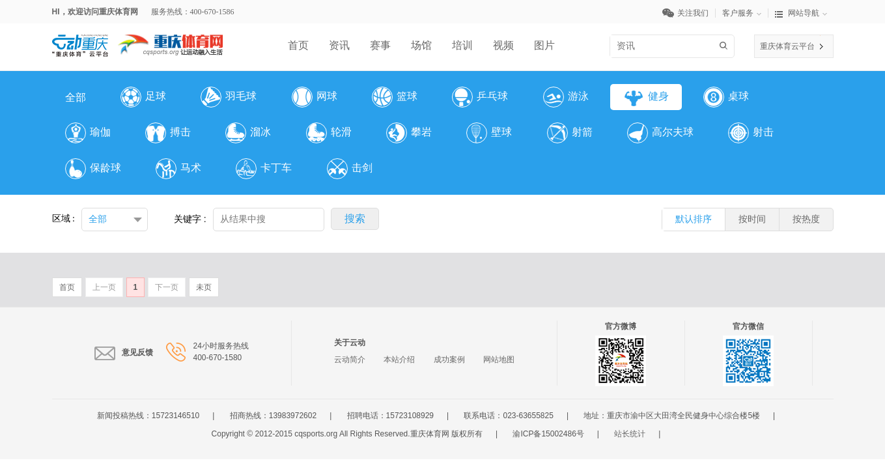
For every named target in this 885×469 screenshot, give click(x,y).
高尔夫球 (660, 132)
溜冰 (248, 132)
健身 (646, 97)
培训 (462, 45)
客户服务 (745, 13)
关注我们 (689, 13)
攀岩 (409, 132)
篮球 (394, 97)
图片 (544, 45)
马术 (178, 168)
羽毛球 (229, 97)
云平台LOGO (80, 40)
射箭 (570, 132)
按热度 (806, 219)
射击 (751, 132)
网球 (314, 97)
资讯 (339, 45)
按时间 (752, 219)
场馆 (421, 45)
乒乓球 (480, 97)
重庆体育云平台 (787, 46)
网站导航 (801, 13)
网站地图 (498, 359)
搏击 (168, 132)
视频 (503, 45)
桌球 (726, 97)
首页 (298, 45)
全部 (75, 97)
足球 (143, 97)
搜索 (726, 45)
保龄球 (93, 168)
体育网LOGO (170, 40)
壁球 (489, 132)
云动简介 (349, 359)
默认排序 (693, 219)
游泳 (566, 97)
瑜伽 (88, 132)
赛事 (380, 45)
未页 (204, 287)
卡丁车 (264, 168)
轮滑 (329, 132)
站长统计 (629, 433)
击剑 (349, 168)
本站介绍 (399, 359)
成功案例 (449, 359)
